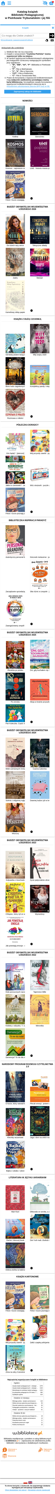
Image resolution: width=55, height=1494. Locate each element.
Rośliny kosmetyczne (18, 1424)
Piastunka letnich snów (19, 1420)
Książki (25, 28)
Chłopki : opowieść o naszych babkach (23, 1409)
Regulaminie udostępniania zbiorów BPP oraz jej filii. (28, 86)
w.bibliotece (12, 1441)
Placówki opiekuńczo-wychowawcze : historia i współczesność (30, 1405)
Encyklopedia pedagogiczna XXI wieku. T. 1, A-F (26, 1392)
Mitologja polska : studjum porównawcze (24, 1401)
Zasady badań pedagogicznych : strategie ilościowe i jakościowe (30, 1386)
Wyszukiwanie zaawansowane (13, 40)
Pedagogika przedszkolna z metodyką (23, 1407)
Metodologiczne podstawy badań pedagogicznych (26, 1390)
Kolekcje (29, 40)
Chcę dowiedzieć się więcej (15, 1490)
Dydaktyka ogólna (17, 1394)
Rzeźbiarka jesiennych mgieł (20, 1422)
